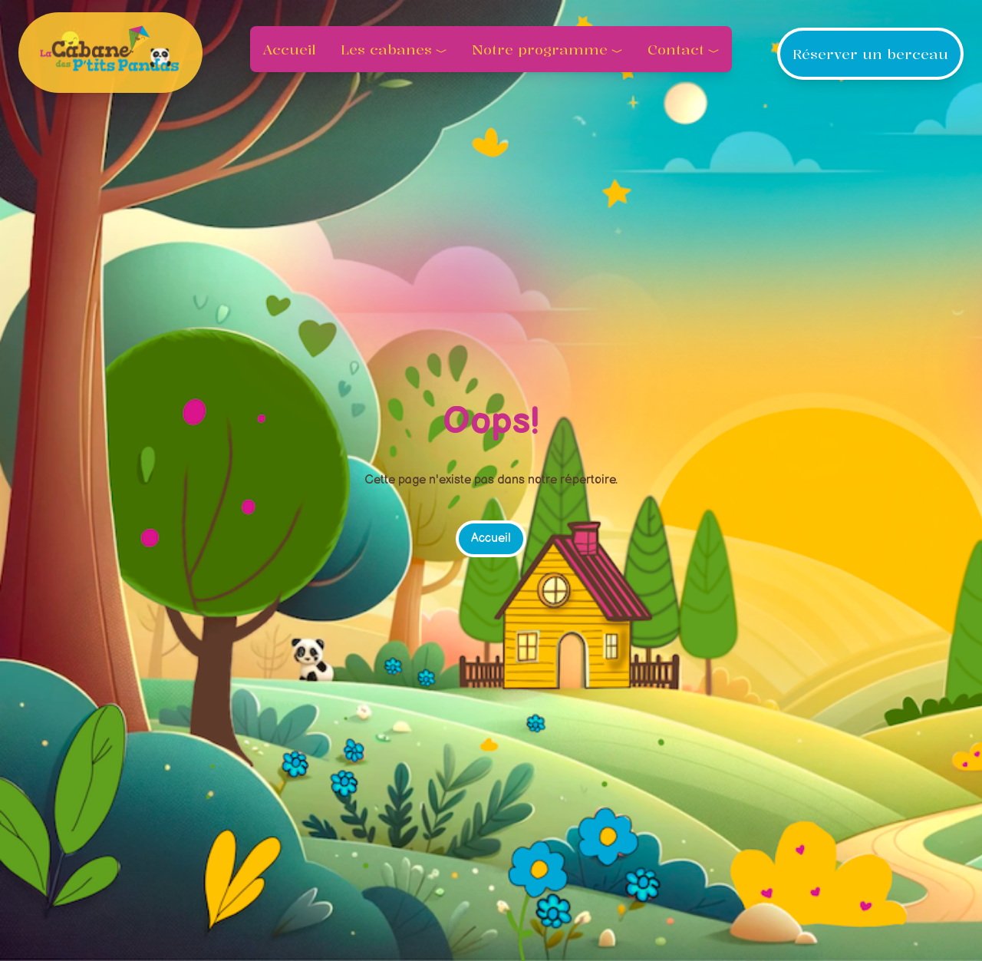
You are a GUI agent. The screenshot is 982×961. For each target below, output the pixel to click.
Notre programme (540, 49)
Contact (676, 49)
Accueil (289, 49)
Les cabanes (386, 49)
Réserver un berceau (870, 54)
